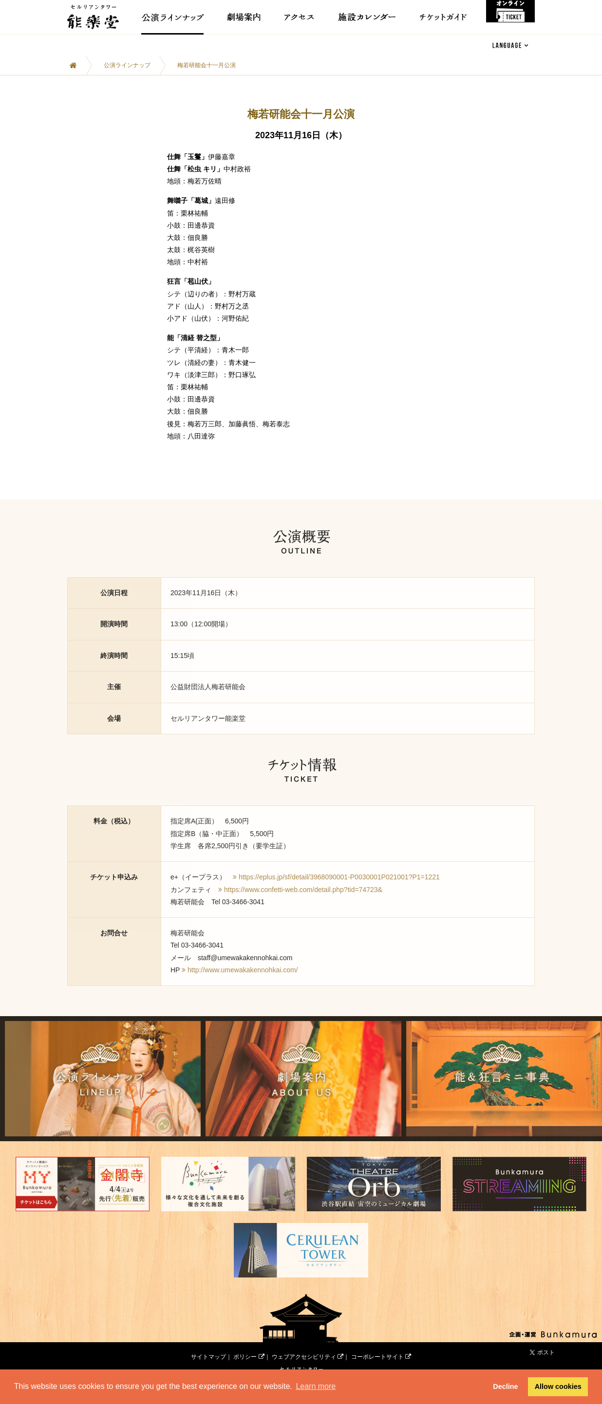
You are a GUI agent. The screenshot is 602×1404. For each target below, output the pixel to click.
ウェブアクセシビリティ (307, 1347)
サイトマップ (208, 1347)
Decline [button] (505, 1386)
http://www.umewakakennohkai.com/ (243, 970)
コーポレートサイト (381, 1347)
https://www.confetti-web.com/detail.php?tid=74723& (303, 889)
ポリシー (248, 1347)
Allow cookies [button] (558, 1386)
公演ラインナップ (127, 65)
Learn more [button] (316, 1386)
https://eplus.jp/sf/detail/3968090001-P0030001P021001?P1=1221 (339, 877)
